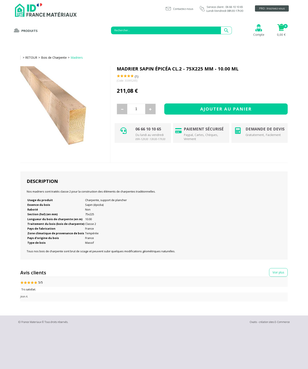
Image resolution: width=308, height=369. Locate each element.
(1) (136, 76)
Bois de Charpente (54, 57)
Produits (29, 30)
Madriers (77, 57)
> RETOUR (30, 57)
